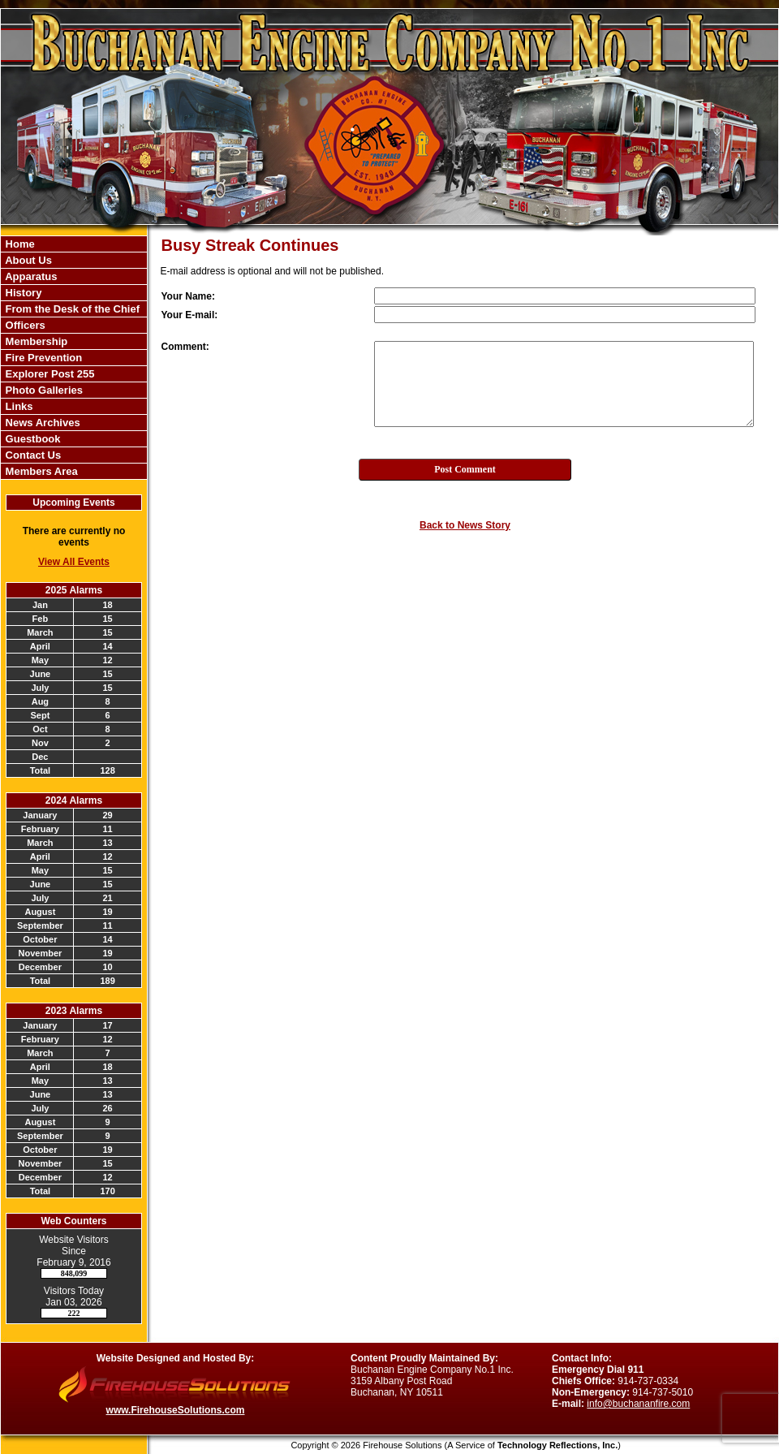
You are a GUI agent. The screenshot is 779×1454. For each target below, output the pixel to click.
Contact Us (31, 455)
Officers (23, 325)
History (21, 293)
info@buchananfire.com (638, 1403)
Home (18, 244)
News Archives (41, 422)
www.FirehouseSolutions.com (175, 1410)
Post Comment (465, 469)
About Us (27, 260)
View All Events (74, 561)
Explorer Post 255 (48, 374)
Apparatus (29, 276)
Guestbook (31, 439)
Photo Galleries (42, 390)
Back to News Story (465, 525)
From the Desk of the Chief (71, 309)
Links (17, 406)
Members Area (40, 471)
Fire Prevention (42, 358)
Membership (34, 341)
